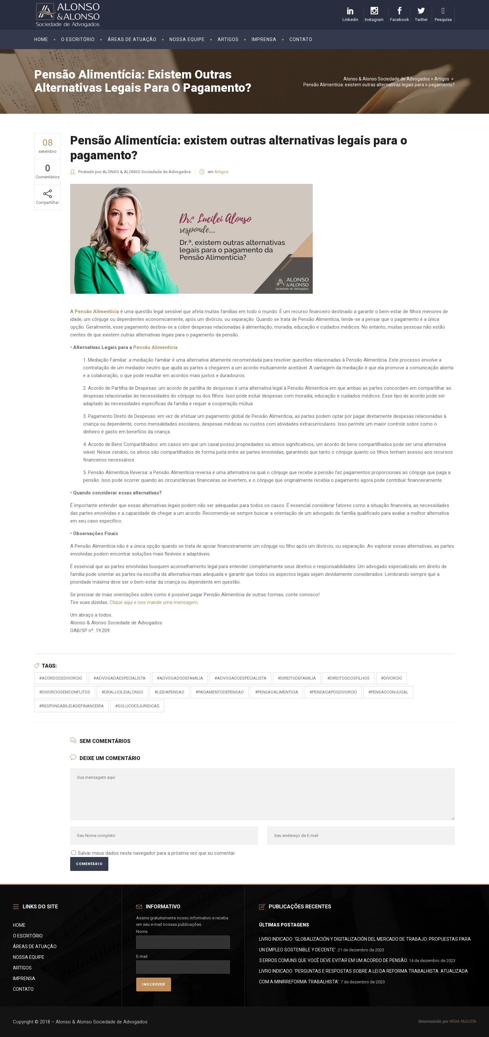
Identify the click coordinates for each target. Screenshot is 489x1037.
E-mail (183, 961)
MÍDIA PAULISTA (463, 1021)
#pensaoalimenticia (276, 692)
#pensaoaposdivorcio (333, 692)
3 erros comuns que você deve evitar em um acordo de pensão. (333, 960)
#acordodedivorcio (60, 678)
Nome (183, 937)
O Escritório (28, 935)
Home (19, 925)
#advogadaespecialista (119, 678)
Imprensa (24, 978)
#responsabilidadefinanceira (71, 706)
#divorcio (391, 678)
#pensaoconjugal (388, 692)
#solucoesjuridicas (137, 706)
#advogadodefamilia (180, 678)
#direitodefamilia (297, 678)
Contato (23, 989)
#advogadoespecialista (240, 678)
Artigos (441, 79)
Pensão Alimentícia (155, 347)
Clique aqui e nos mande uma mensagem (154, 602)
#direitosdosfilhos (348, 678)
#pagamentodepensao (220, 692)
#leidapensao (169, 692)
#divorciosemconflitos (64, 692)
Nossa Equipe (28, 957)
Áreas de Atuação (35, 946)
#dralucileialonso (122, 692)
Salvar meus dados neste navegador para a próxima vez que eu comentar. (156, 853)
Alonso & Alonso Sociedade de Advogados (386, 79)
